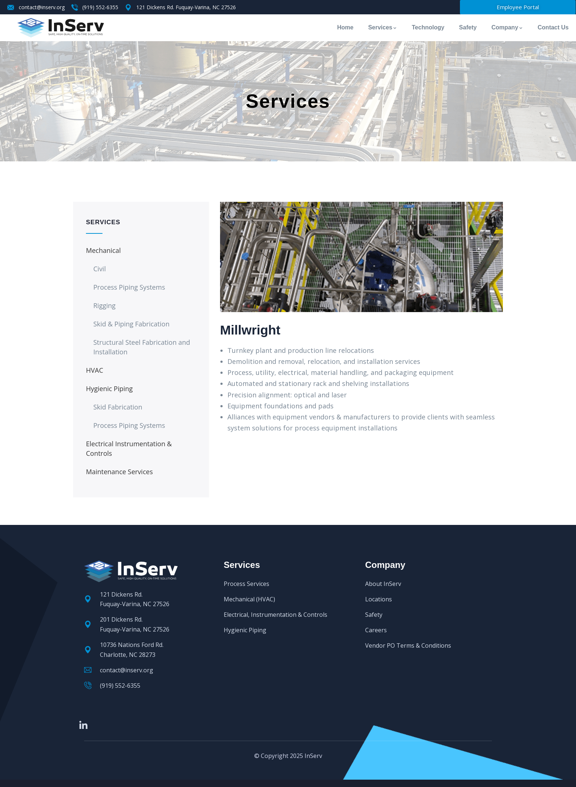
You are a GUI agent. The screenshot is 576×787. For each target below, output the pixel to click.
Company (507, 27)
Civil (99, 268)
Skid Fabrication (117, 407)
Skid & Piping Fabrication (131, 323)
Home (345, 27)
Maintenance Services (119, 471)
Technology (428, 27)
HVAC (94, 370)
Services (382, 27)
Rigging (104, 305)
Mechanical (103, 250)
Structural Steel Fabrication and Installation (141, 347)
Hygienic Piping (109, 388)
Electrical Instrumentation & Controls (129, 448)
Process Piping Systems (129, 287)
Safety (468, 27)
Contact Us (553, 27)
